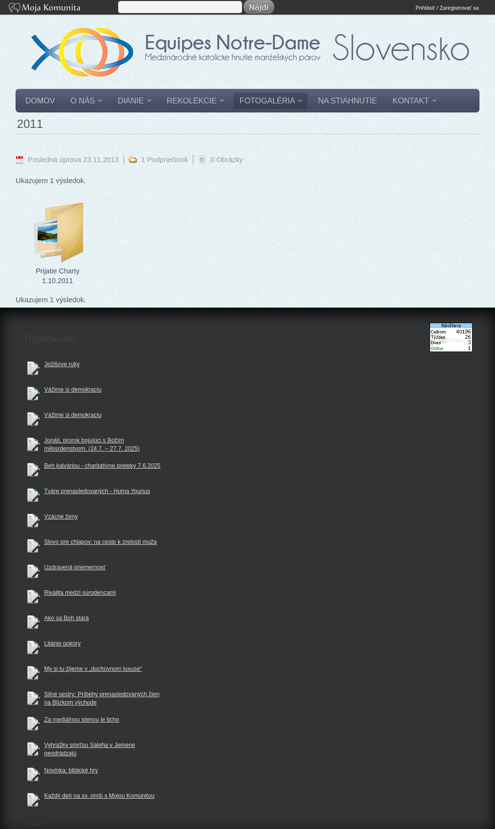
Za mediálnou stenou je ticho (81, 719)
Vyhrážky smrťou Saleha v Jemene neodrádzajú (89, 749)
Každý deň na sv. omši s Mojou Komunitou (99, 795)
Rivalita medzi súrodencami (80, 592)
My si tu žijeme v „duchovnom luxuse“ (93, 668)
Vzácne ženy (61, 516)
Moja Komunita (62, 8)
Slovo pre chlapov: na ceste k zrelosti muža (100, 542)
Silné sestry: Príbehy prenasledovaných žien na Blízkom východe (102, 698)
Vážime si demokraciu (73, 389)
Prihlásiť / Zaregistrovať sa (446, 8)
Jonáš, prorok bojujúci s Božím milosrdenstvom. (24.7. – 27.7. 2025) (92, 444)
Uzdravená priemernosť (75, 567)
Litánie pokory (62, 643)
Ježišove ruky (62, 364)
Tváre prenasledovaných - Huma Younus (97, 491)
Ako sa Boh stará (66, 618)
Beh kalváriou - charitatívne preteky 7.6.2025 (102, 465)
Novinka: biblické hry (71, 770)
